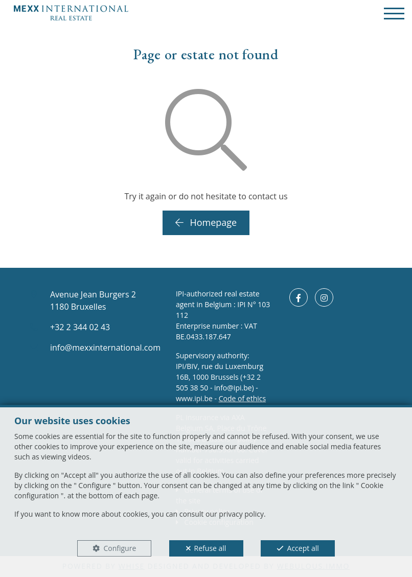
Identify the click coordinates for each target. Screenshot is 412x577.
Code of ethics (242, 398)
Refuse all (210, 548)
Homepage (206, 222)
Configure (119, 548)
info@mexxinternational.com (105, 347)
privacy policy (241, 514)
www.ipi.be (194, 398)
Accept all (303, 548)
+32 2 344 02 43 (80, 327)
